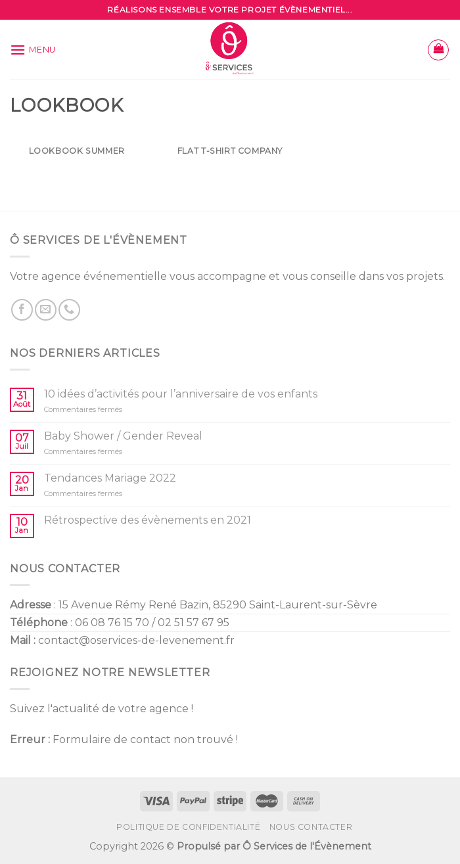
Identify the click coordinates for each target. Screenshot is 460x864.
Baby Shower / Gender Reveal (123, 436)
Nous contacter (311, 827)
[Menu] (33, 50)
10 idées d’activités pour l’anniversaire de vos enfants (180, 394)
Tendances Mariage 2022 (110, 478)
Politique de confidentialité (188, 827)
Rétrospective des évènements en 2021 (147, 520)
